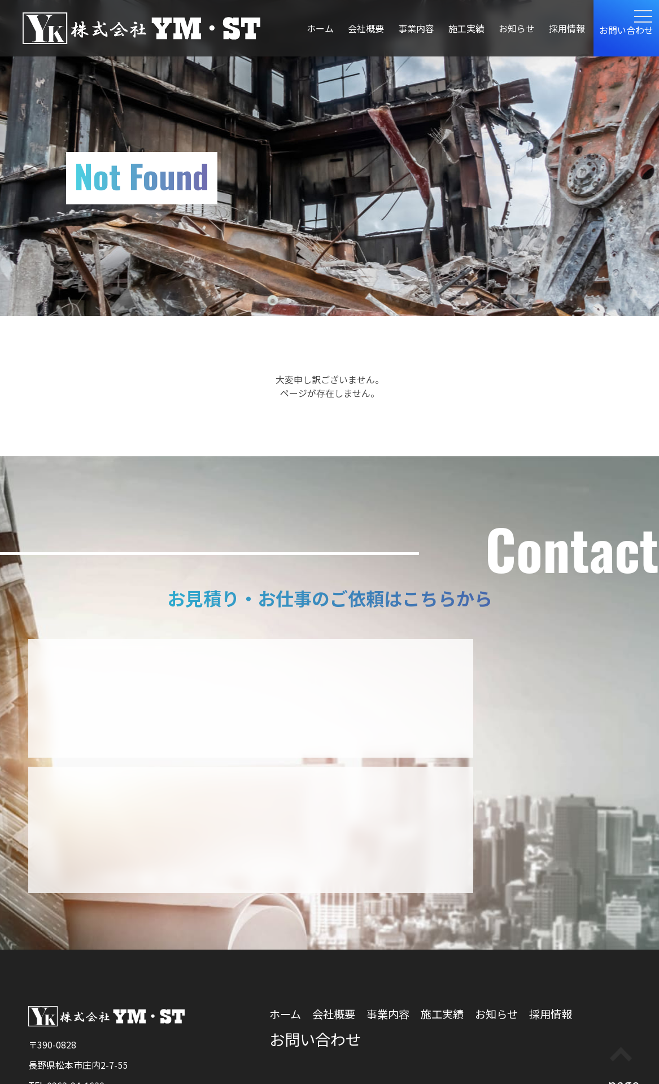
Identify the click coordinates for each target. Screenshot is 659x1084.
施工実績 (466, 28)
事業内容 (416, 28)
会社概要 (366, 28)
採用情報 (567, 28)
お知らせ (517, 28)
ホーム (320, 28)
